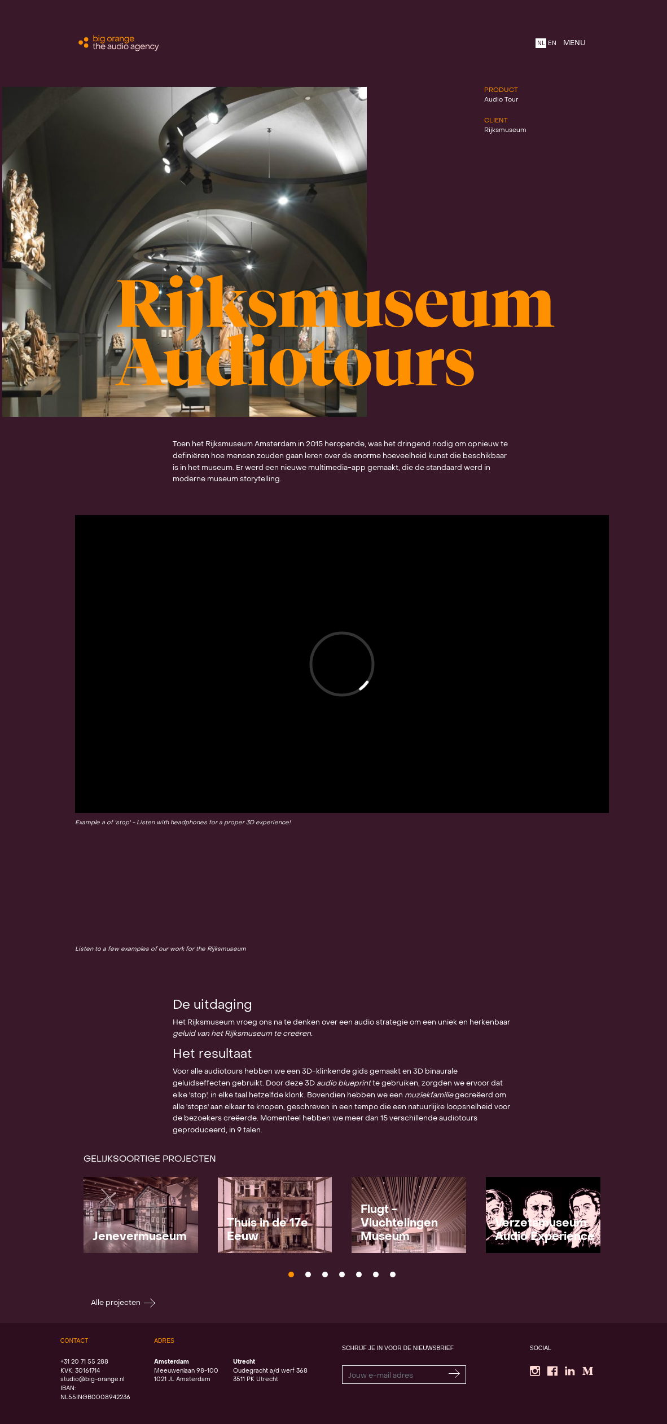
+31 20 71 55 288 (84, 1362)
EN (552, 43)
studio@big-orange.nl (92, 1379)
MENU (574, 43)
